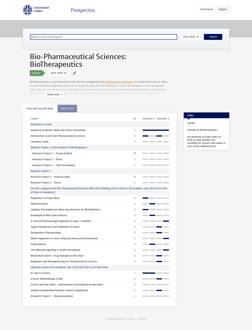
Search (213, 36)
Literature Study (39, 141)
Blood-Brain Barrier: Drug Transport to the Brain (57, 255)
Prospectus (83, 10)
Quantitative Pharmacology (46, 232)
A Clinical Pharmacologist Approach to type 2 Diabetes (61, 221)
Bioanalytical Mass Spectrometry (49, 215)
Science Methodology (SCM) (47, 279)
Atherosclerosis (39, 203)
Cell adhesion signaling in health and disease (55, 250)
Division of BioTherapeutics (202, 130)
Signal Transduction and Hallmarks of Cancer (55, 227)
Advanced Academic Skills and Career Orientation (58, 130)
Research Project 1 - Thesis (47, 159)
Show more (38, 94)
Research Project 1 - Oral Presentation (53, 165)
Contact (142, 319)
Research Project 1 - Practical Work (52, 153)
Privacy (131, 319)
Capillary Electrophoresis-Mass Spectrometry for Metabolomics (65, 209)
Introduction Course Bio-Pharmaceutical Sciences (58, 136)
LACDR (191, 123)
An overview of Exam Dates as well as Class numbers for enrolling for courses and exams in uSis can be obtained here (206, 141)
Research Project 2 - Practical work (50, 177)
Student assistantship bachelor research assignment (59, 290)
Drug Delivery (38, 244)
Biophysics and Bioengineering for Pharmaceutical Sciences (64, 261)
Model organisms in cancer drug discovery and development (64, 238)
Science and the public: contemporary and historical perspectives (67, 284)
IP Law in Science (40, 273)
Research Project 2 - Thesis (46, 182)
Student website (114, 319)
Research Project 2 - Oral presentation (52, 296)
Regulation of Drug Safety (45, 198)
